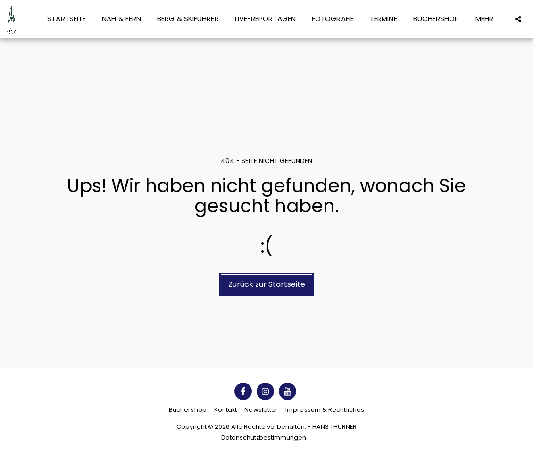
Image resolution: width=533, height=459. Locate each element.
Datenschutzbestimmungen (263, 438)
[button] (518, 19)
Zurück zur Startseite (266, 284)
